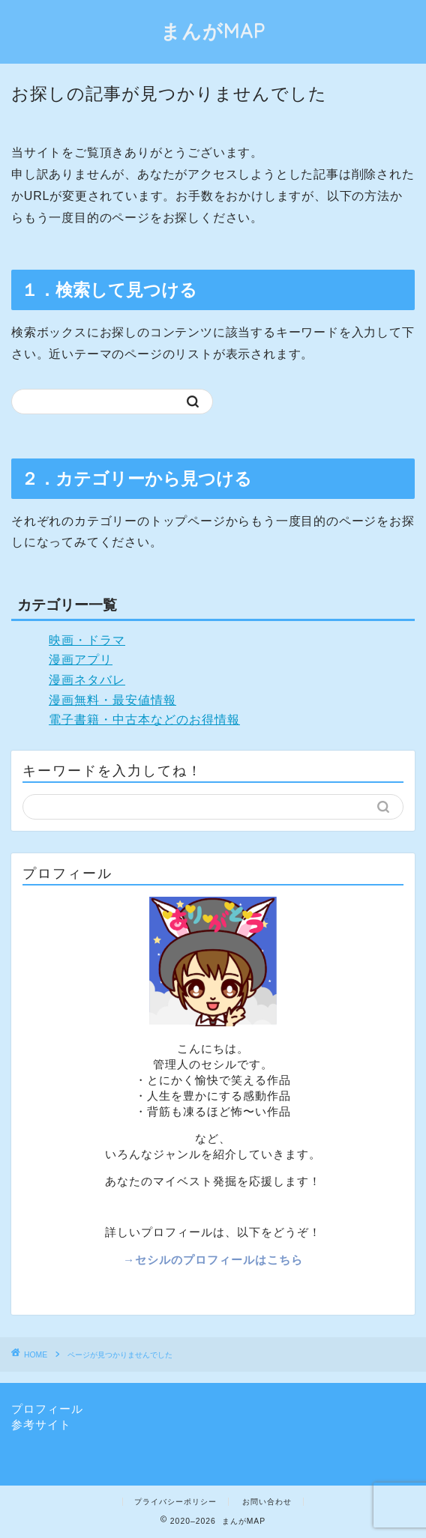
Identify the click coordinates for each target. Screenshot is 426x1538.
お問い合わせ (267, 1502)
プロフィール (47, 1408)
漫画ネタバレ (87, 679)
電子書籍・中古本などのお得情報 (144, 719)
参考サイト (41, 1424)
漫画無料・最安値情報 (112, 700)
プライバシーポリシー (175, 1502)
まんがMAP (213, 31)
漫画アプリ (80, 659)
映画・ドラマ (87, 640)
